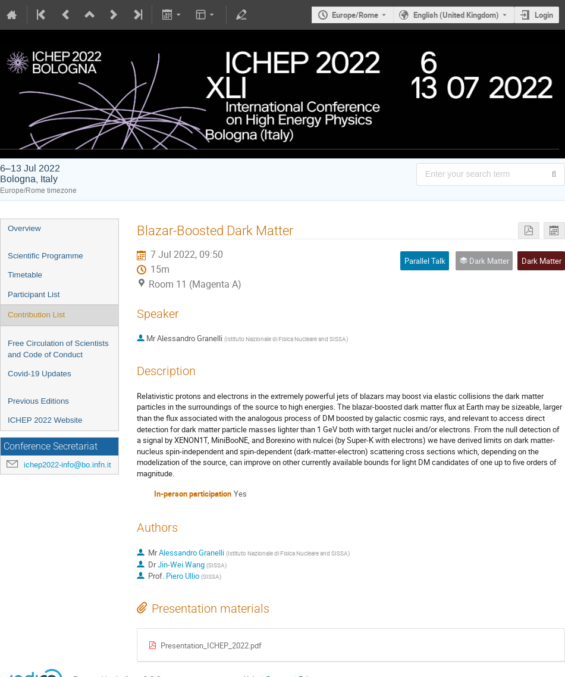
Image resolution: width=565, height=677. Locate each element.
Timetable (25, 274)
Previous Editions (38, 401)
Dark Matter (541, 260)
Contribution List (36, 314)
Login (544, 15)
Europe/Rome (355, 15)
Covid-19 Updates (39, 373)
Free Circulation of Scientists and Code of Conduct (58, 349)
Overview (24, 228)
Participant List (33, 294)
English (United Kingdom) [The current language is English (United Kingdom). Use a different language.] (456, 15)
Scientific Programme (45, 255)
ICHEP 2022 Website (45, 420)
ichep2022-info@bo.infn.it (67, 465)
